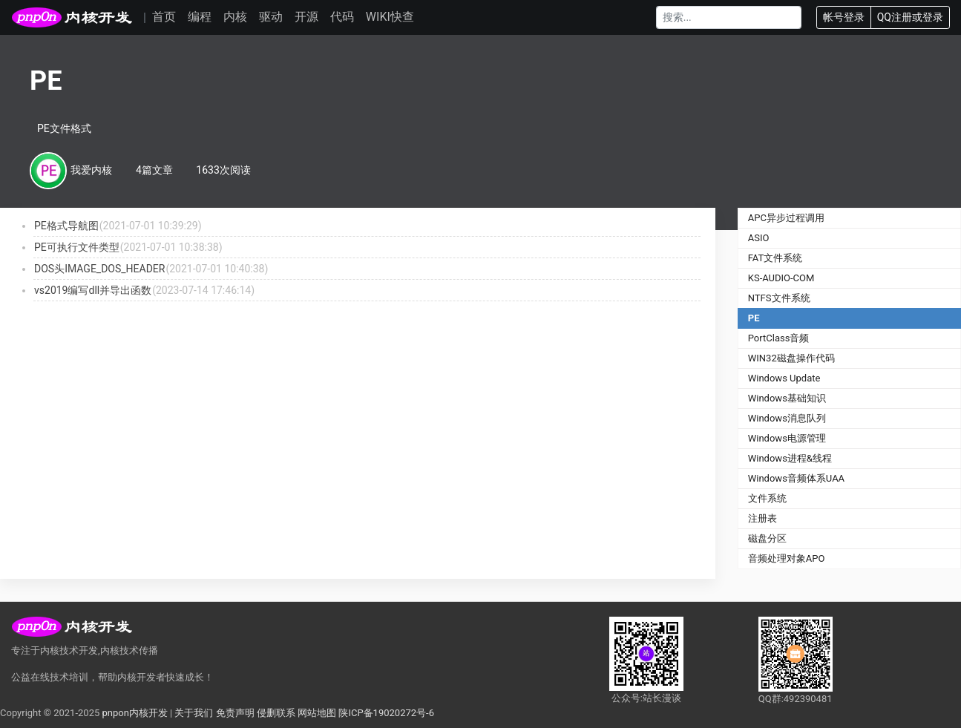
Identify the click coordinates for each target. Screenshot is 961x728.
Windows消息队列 (787, 418)
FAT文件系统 (775, 257)
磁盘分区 (767, 538)
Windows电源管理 (787, 438)
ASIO (759, 237)
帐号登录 (844, 17)
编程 (199, 17)
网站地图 (317, 712)
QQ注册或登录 (910, 17)
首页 (164, 17)
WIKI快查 (390, 17)
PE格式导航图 (66, 226)
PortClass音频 (779, 338)
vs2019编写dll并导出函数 (92, 290)
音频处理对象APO (786, 558)
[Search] (728, 17)
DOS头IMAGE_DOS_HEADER (99, 269)
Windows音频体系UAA (796, 478)
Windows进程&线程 (790, 458)
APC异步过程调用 (786, 217)
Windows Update (784, 378)
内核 (235, 17)
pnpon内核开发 (134, 712)
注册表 (762, 518)
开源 (306, 17)
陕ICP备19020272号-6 (386, 712)
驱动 (271, 17)
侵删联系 (276, 712)
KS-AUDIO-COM (781, 277)
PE (754, 318)
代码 (342, 17)
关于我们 (193, 712)
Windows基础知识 (787, 398)
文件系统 (767, 498)
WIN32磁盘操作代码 (791, 358)
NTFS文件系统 (779, 298)
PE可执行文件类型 (76, 247)
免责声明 (235, 712)
